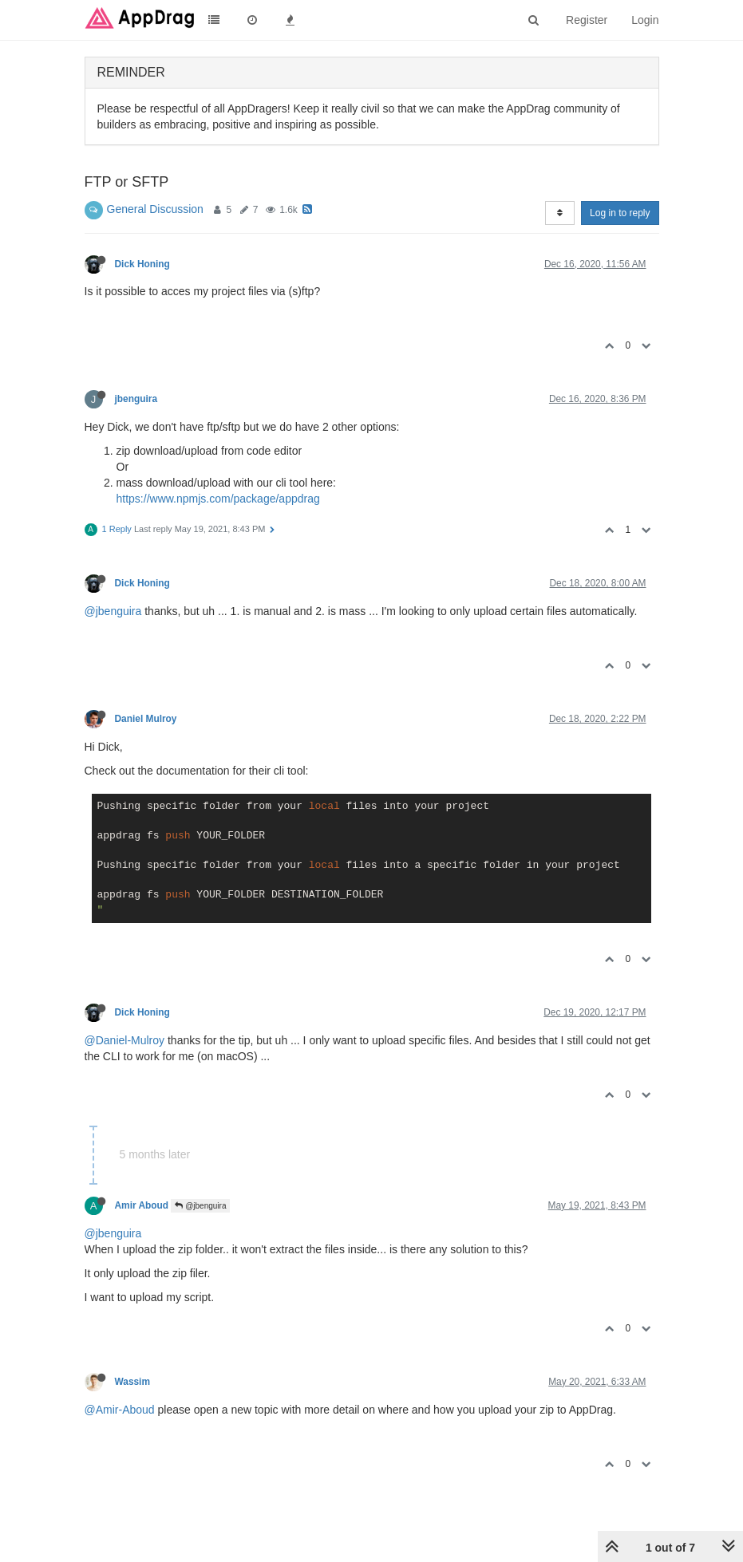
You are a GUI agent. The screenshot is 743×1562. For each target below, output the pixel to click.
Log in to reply (620, 213)
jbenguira (136, 398)
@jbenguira (113, 611)
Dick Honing (142, 264)
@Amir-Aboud (120, 1409)
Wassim (133, 1381)
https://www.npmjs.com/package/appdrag (218, 498)
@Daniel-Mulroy (125, 1040)
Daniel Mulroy (146, 718)
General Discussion (155, 209)
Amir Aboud (142, 1205)
